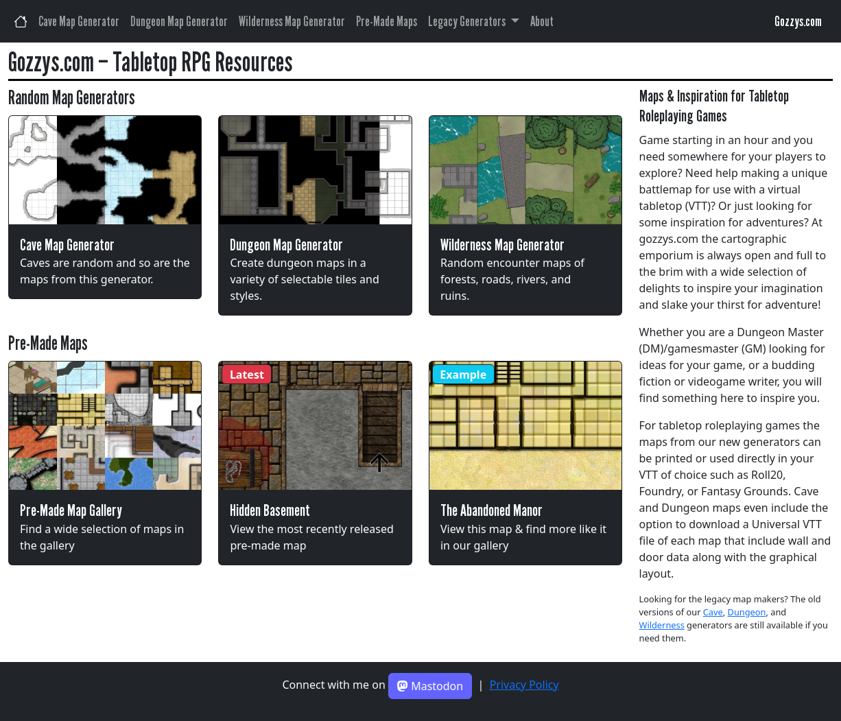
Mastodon (430, 686)
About (542, 21)
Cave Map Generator (78, 21)
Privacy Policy (524, 684)
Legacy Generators (468, 21)
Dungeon (747, 612)
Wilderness (662, 625)
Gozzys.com (798, 21)
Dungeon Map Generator (179, 21)
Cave (713, 612)
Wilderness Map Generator (292, 21)
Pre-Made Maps (386, 21)
